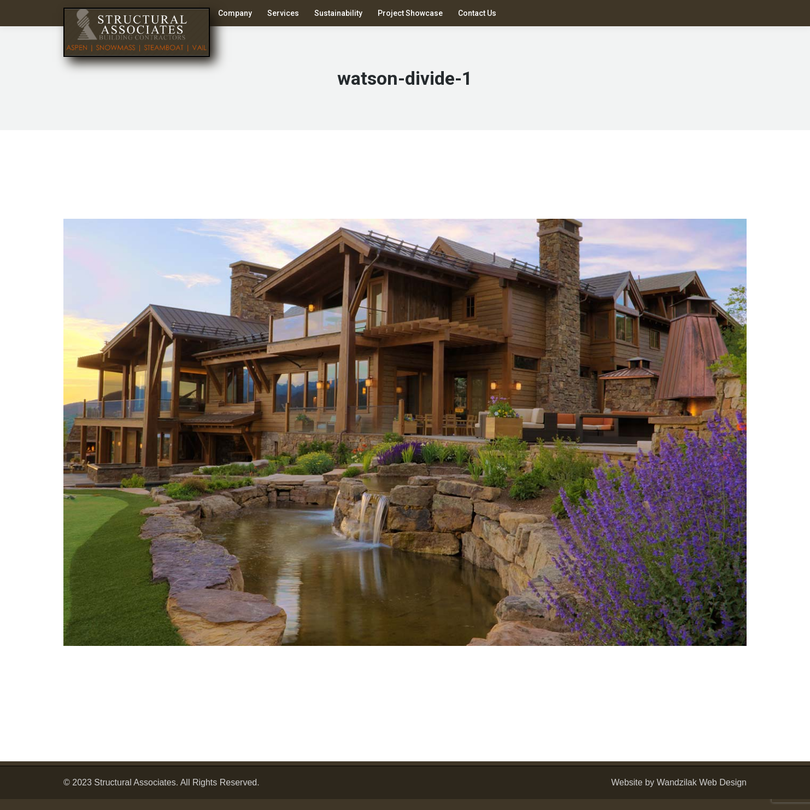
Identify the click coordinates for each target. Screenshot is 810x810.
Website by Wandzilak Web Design (679, 782)
